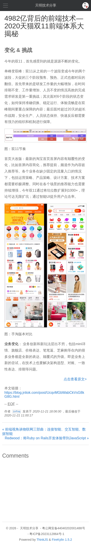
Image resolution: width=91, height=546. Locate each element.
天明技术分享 (45, 5)
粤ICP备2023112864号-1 (46, 534)
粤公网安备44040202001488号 (63, 528)
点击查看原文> (75, 379)
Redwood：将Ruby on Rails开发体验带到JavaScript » (47, 438)
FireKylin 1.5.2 (62, 539)
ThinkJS (42, 539)
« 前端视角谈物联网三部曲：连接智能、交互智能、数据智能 (44, 431)
